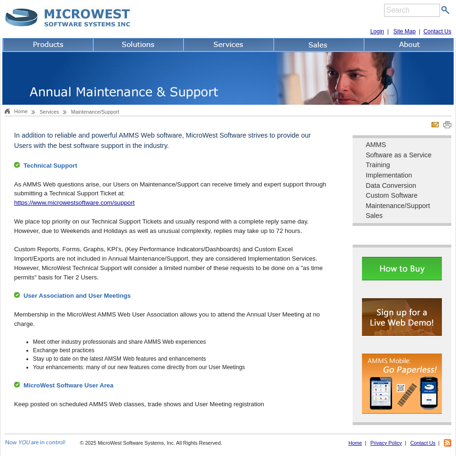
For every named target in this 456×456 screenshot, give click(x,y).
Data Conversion (391, 185)
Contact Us (437, 31)
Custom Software (391, 195)
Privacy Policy (386, 443)
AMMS (376, 144)
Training (378, 165)
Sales (374, 215)
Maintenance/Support (398, 205)
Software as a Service (399, 155)
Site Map (404, 31)
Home (21, 111)
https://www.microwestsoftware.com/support (74, 202)
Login (377, 31)
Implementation (389, 175)
